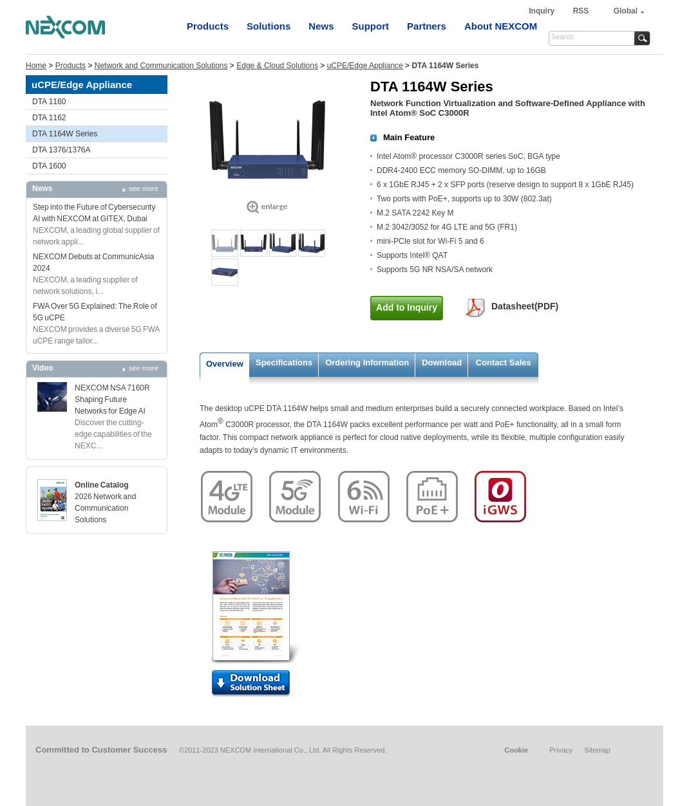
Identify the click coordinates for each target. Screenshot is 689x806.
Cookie (516, 750)
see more (143, 188)
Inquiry (542, 10)
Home (36, 65)
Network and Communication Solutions (161, 65)
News (321, 26)
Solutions (268, 26)
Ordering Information (367, 362)
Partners (426, 26)
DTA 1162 (49, 117)
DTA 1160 (49, 101)
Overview (224, 364)
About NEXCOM (500, 26)
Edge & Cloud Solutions (277, 65)
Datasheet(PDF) (524, 306)
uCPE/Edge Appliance (365, 65)
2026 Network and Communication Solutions (105, 508)
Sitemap (597, 750)
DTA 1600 (49, 165)
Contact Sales (503, 362)
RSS (581, 10)
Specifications (284, 362)
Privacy (560, 750)
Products (208, 26)
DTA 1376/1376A (61, 149)
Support (371, 26)
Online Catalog (102, 485)
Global (625, 10)
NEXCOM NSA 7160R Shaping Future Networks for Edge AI (112, 399)
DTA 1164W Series (64, 133)
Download (442, 362)
